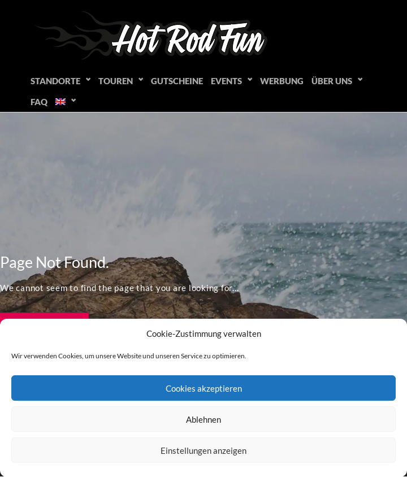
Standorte (55, 81)
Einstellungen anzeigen (203, 450)
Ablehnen (203, 419)
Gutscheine (177, 81)
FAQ (39, 102)
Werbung (282, 81)
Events (226, 81)
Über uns (331, 81)
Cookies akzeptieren (204, 388)
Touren (115, 81)
